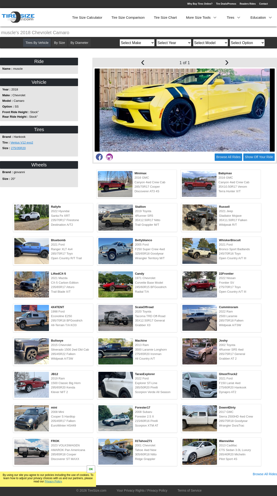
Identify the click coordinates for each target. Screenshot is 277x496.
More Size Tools (202, 17)
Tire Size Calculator (87, 17)
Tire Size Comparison (128, 17)
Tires (234, 17)
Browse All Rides (228, 157)
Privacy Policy (53, 481)
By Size (59, 43)
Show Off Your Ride (259, 157)
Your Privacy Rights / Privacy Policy (142, 490)
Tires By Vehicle (36, 43)
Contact (263, 4)
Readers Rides (248, 4)
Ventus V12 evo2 (21, 142)
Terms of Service (190, 490)
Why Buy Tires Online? (199, 4)
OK (91, 469)
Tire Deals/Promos (226, 4)
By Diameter (79, 43)
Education (261, 17)
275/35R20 (18, 148)
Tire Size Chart (165, 17)
